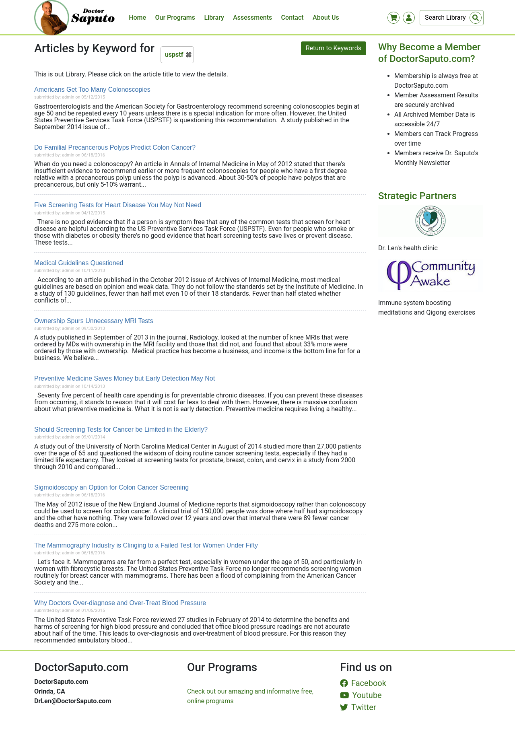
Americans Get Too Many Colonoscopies (92, 89)
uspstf (174, 54)
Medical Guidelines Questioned (78, 262)
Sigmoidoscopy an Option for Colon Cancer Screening (111, 487)
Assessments (252, 17)
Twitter (358, 707)
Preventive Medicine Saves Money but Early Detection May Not (124, 378)
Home (137, 17)
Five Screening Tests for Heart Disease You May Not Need (117, 205)
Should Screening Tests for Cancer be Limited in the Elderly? (121, 429)
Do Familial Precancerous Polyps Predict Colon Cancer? (115, 147)
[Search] (452, 17)
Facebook (363, 683)
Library (214, 17)
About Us (326, 17)
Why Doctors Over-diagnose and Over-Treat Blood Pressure (120, 602)
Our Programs (175, 17)
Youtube (361, 695)
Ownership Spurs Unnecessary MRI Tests (93, 320)
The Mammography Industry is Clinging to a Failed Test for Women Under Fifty (146, 545)
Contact (292, 17)
